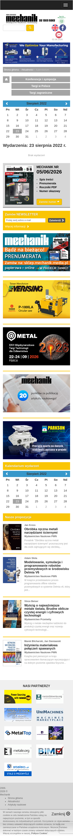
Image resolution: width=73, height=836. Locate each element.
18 (36, 496)
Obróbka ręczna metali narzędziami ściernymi (41, 530)
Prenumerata (48, 183)
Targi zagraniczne (40, 92)
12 (46, 490)
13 (55, 490)
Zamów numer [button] (49, 201)
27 (55, 501)
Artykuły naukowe (17, 804)
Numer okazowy (50, 191)
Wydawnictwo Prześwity (37, 619)
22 (7, 501)
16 (17, 496)
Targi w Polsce (40, 86)
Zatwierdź (56, 220)
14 (65, 490)
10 (27, 490)
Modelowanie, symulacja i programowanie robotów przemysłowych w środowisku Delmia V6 (46, 567)
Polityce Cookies (39, 833)
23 (17, 501)
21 (65, 496)
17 (27, 496)
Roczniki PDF (48, 187)
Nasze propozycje (18, 517)
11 (36, 490)
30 (17, 506)
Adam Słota (30, 558)
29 (7, 506)
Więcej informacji (17, 226)
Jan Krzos (29, 525)
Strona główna (11, 69)
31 (27, 506)
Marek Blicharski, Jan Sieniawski (42, 641)
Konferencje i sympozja (41, 79)
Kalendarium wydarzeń (22, 466)
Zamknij (60, 814)
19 (46, 496)
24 (27, 501)
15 (7, 496)
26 (46, 501)
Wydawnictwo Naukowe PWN (40, 536)
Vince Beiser (31, 601)
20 (55, 496)
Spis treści (46, 179)
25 (36, 501)
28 (65, 501)
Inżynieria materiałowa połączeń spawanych (41, 647)
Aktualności (27, 69)
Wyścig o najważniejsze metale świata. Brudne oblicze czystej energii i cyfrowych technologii (46, 610)
